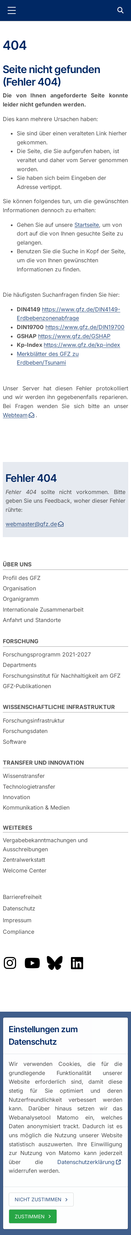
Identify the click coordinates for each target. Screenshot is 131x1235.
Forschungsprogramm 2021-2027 (47, 654)
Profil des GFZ (22, 577)
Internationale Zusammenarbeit (43, 609)
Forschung (20, 641)
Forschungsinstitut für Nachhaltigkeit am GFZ (62, 675)
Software (14, 741)
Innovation (16, 797)
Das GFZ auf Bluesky (54, 963)
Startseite (86, 224)
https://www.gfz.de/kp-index (82, 344)
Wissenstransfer (24, 775)
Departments (19, 664)
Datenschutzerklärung (86, 1161)
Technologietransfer (29, 786)
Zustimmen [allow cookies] (30, 1216)
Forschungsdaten (25, 730)
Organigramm (21, 598)
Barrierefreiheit (22, 896)
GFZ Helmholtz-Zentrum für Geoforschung (65, 10)
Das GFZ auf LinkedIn (77, 963)
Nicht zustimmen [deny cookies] (38, 1199)
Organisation (19, 588)
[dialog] (65, 1123)
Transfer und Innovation (43, 762)
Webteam (15, 415)
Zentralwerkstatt (24, 859)
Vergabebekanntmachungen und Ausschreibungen (45, 845)
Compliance (18, 932)
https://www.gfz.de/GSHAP (74, 336)
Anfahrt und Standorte (32, 619)
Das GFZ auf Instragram (10, 963)
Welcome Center (24, 870)
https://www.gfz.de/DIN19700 (84, 327)
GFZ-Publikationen (27, 686)
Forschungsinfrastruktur (34, 720)
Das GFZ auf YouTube (32, 963)
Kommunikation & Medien (36, 807)
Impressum (17, 920)
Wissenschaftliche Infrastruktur (59, 706)
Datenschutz (19, 908)
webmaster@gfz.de (31, 523)
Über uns (17, 564)
